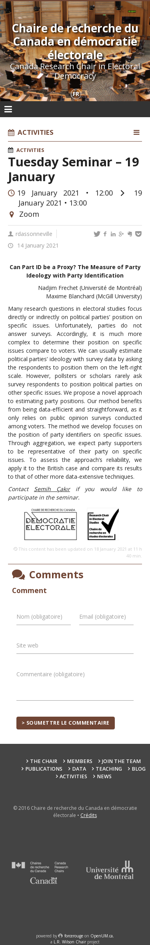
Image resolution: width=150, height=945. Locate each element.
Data (79, 768)
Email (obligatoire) (102, 616)
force (73, 936)
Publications (43, 768)
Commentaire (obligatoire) (50, 674)
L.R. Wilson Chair (70, 942)
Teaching (109, 768)
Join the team (121, 761)
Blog (139, 768)
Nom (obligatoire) (39, 616)
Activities (30, 150)
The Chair (43, 761)
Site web (27, 645)
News (104, 776)
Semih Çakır (52, 489)
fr (76, 94)
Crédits (88, 815)
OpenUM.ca (101, 936)
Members (79, 761)
